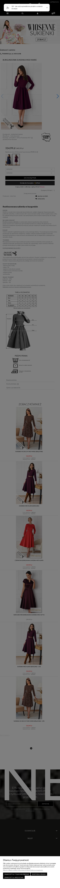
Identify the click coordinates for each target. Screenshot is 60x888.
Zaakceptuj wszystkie (13, 877)
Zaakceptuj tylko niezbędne (16, 874)
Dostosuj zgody (39, 874)
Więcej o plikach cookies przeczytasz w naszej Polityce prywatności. (23, 870)
